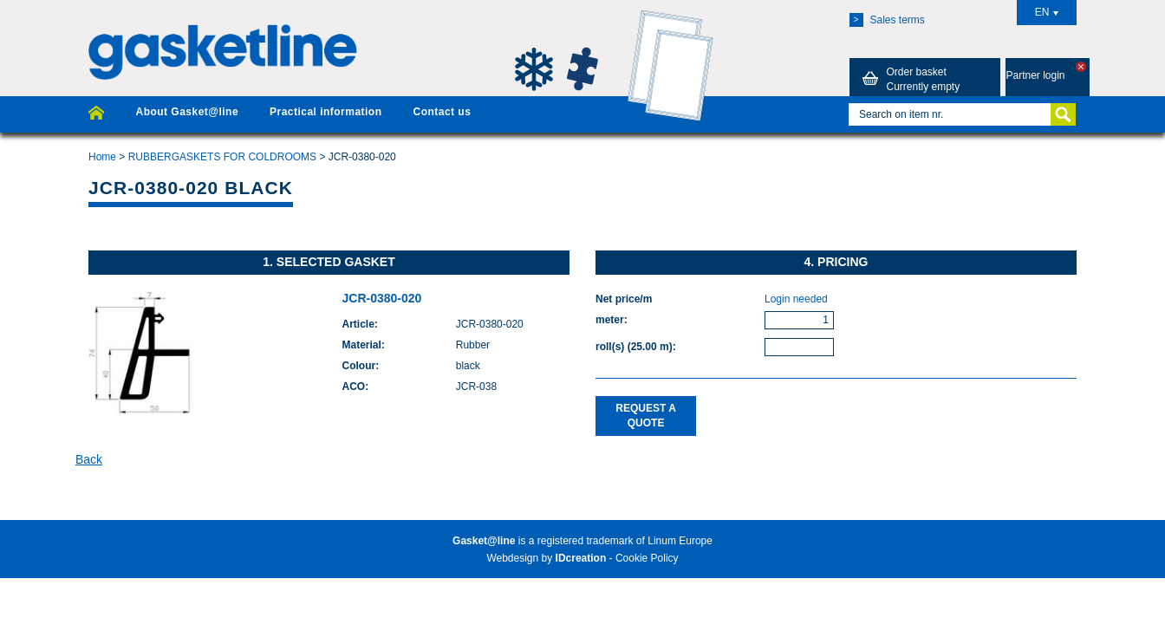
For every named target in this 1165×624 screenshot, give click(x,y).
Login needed (796, 299)
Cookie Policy (647, 558)
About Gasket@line (186, 112)
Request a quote (645, 415)
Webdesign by (546, 558)
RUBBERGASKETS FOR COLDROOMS (222, 157)
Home (102, 157)
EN (1047, 12)
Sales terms (887, 20)
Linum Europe (680, 541)
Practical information (325, 112)
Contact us (442, 112)
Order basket (908, 79)
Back (88, 459)
